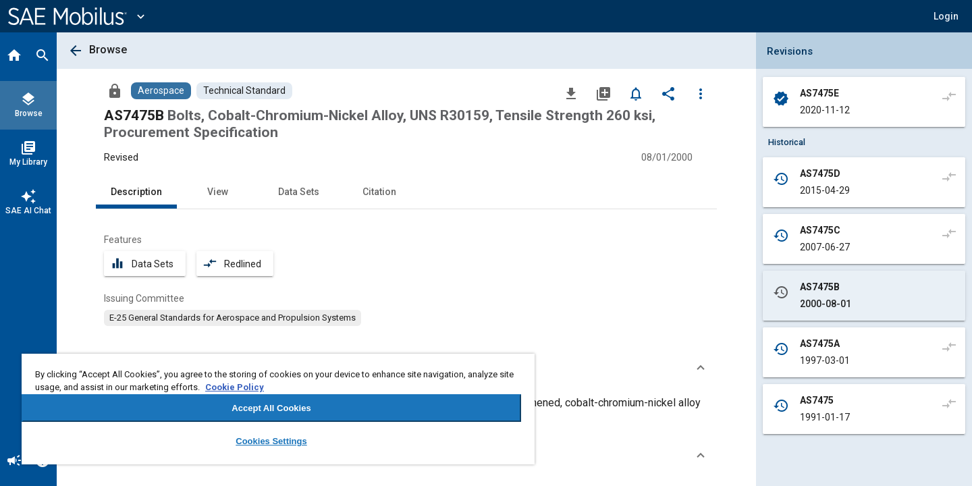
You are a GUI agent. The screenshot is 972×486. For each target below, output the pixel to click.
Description (136, 191)
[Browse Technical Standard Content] (244, 90)
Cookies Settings (271, 441)
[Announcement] (14, 461)
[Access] (114, 90)
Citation (379, 191)
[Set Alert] (635, 93)
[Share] (668, 93)
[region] (278, 409)
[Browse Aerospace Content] (161, 90)
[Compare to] (949, 95)
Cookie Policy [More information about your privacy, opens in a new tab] (234, 387)
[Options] (700, 93)
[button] (946, 16)
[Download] (571, 93)
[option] (232, 318)
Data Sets (298, 191)
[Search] (42, 56)
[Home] (14, 56)
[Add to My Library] (603, 93)
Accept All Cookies (271, 408)
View (217, 191)
